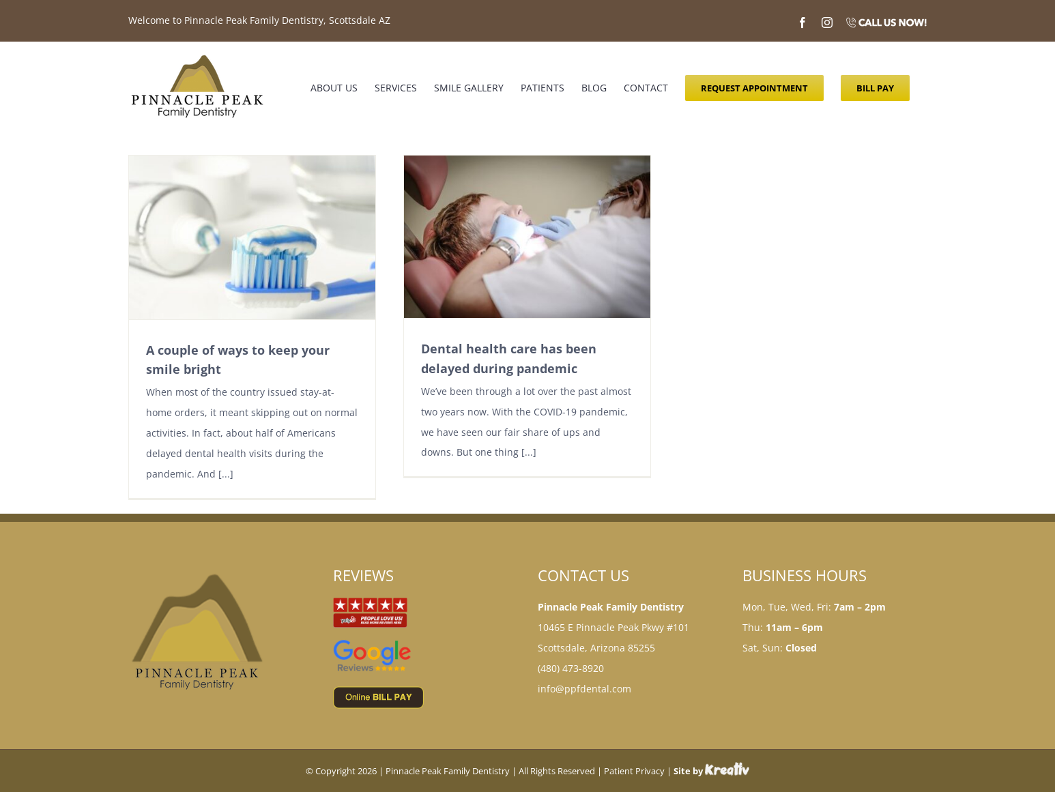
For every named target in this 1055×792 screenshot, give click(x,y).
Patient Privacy (634, 771)
